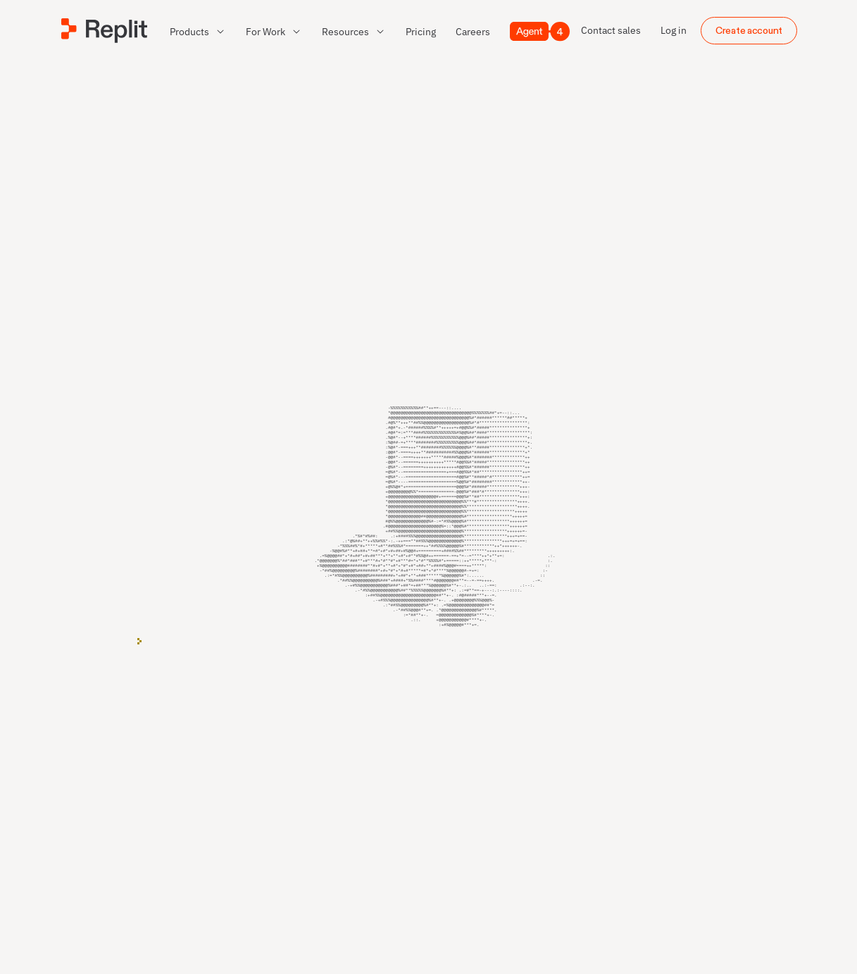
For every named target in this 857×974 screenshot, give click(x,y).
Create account (748, 31)
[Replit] (104, 30)
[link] (421, 31)
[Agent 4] (540, 32)
